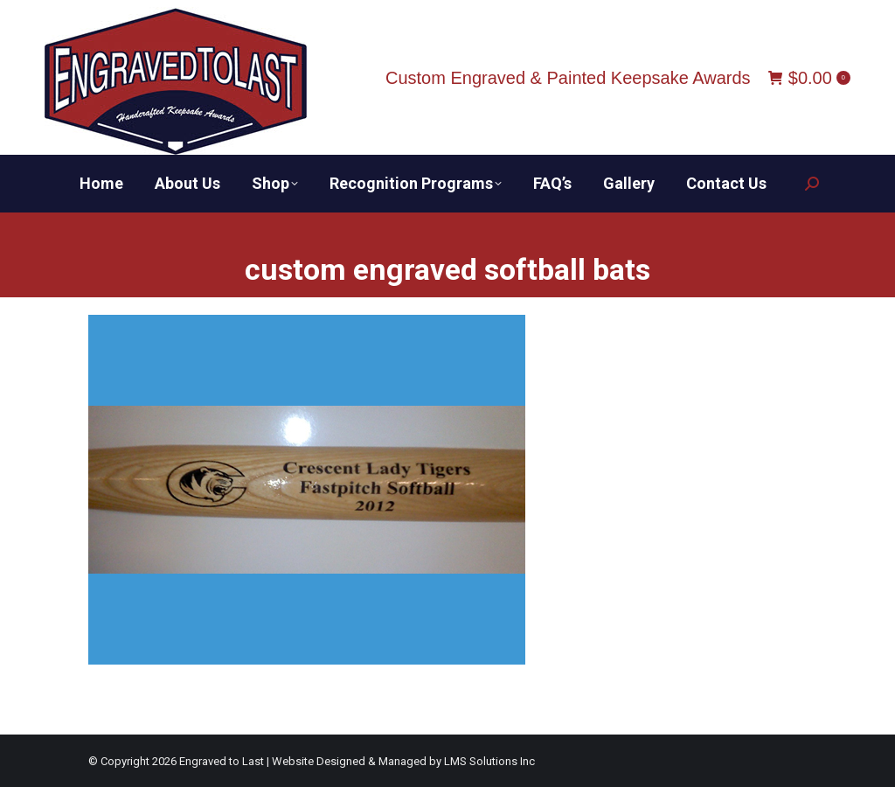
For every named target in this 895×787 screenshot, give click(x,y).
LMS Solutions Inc (489, 761)
